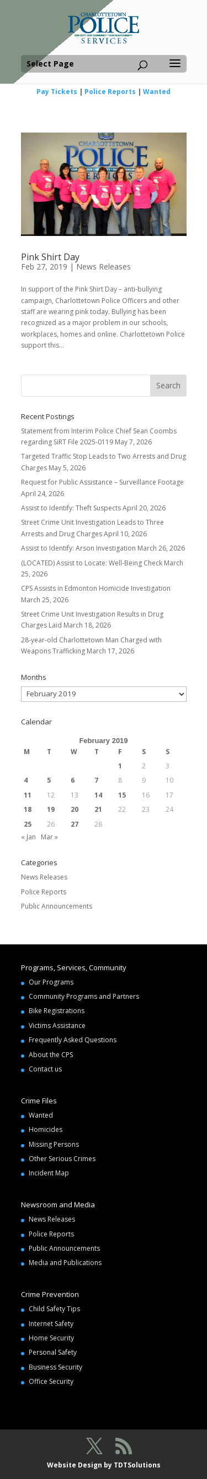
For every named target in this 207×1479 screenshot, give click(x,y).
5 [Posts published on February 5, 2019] (49, 780)
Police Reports (110, 91)
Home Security (51, 1338)
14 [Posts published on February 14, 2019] (98, 795)
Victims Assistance (57, 1025)
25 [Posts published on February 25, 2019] (27, 824)
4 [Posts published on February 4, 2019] (26, 780)
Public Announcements (56, 906)
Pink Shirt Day (50, 257)
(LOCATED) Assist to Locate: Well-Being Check (91, 563)
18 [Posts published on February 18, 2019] (27, 809)
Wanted (157, 91)
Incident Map (49, 1173)
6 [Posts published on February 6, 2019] (73, 780)
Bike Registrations (56, 1010)
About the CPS (51, 1054)
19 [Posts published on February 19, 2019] (51, 809)
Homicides (45, 1129)
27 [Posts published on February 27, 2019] (74, 824)
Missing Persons (54, 1144)
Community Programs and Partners (84, 996)
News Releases (103, 266)
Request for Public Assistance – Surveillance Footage (102, 482)
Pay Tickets (56, 91)
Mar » (49, 837)
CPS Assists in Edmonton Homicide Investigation (96, 588)
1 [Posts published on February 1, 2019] (120, 766)
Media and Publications (65, 1262)
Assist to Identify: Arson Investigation (78, 548)
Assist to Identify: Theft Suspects (71, 508)
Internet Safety (51, 1323)
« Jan (28, 837)
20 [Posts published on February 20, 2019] (74, 809)
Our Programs (51, 982)
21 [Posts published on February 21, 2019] (98, 809)
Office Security (51, 1381)
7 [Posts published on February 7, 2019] (96, 780)
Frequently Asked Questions (72, 1039)
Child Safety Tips (54, 1308)
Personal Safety (53, 1352)
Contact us (45, 1069)
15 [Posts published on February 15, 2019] (122, 795)
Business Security (55, 1367)
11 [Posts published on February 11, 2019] (27, 795)
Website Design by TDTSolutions (104, 1465)
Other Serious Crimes (62, 1158)
